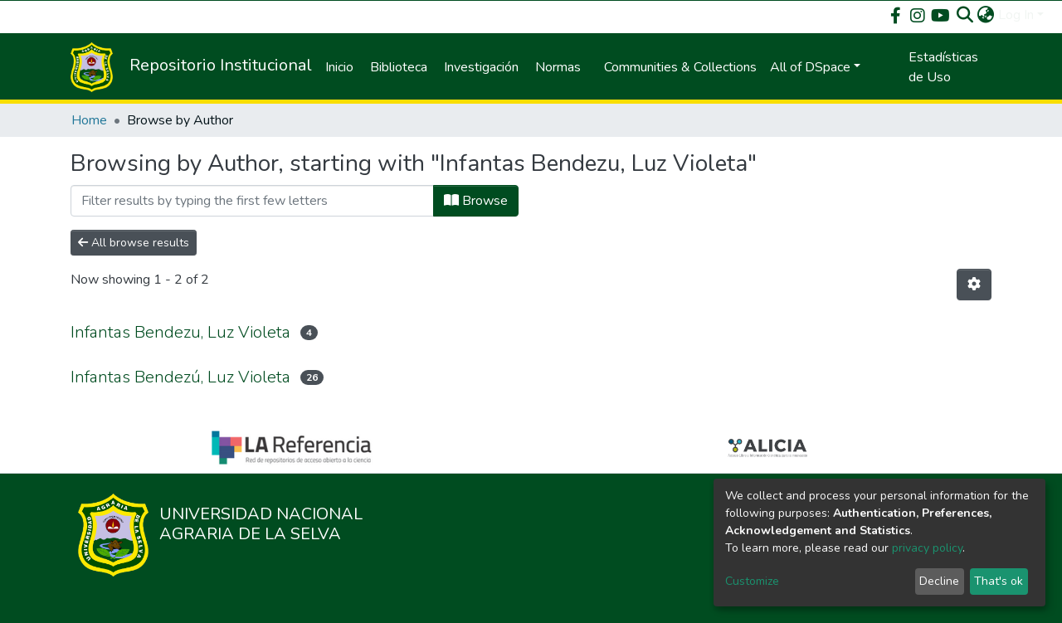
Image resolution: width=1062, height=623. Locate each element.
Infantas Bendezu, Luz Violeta (180, 332)
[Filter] (252, 201)
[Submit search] (965, 15)
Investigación (481, 67)
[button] (986, 15)
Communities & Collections (680, 67)
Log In (1016, 15)
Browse (476, 201)
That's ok (998, 581)
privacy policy (927, 548)
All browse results (133, 243)
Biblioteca (398, 67)
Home (89, 120)
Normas (558, 67)
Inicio (339, 67)
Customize (752, 581)
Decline (939, 581)
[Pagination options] (974, 284)
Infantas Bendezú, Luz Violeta (180, 377)
